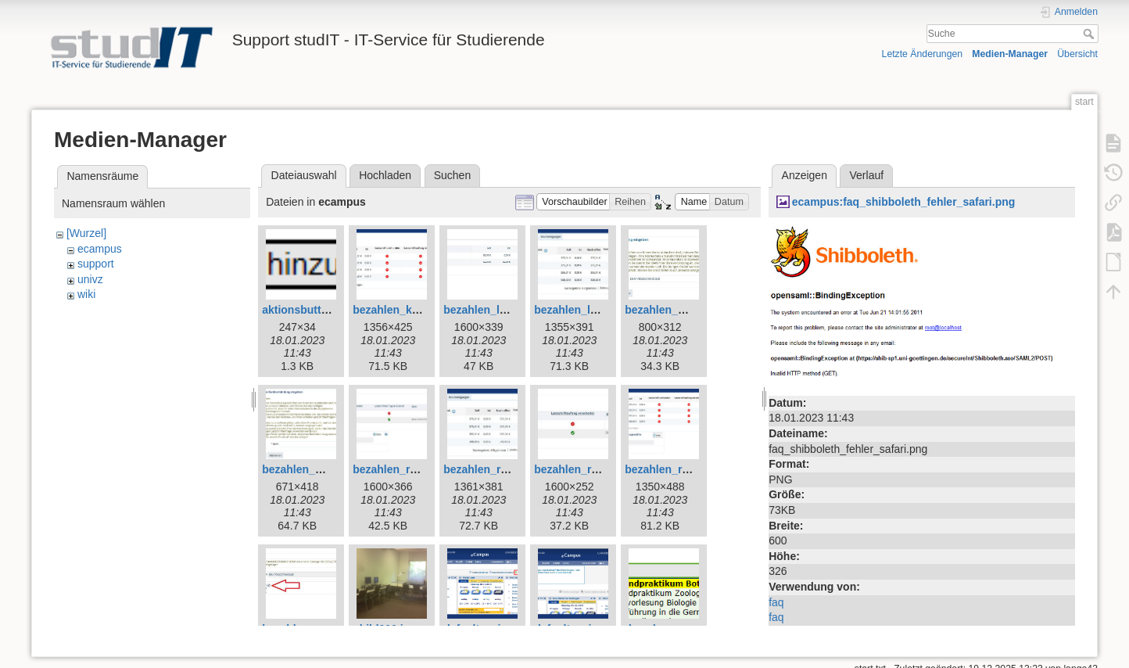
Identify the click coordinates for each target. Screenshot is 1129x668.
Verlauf (867, 175)
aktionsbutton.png (309, 309)
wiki (86, 294)
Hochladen (385, 175)
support (95, 263)
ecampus (99, 248)
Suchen (452, 175)
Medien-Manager (1010, 53)
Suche (1090, 33)
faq (776, 602)
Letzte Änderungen (922, 53)
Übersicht (1077, 53)
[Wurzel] (86, 233)
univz (90, 279)
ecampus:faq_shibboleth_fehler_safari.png (904, 202)
